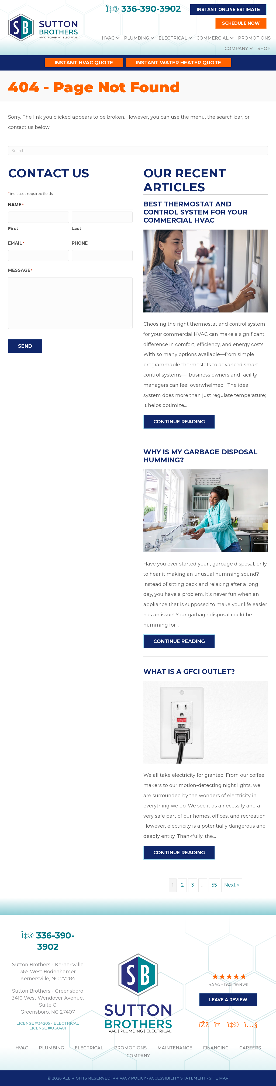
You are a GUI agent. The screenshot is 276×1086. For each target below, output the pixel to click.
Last (76, 227)
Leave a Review (228, 998)
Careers (250, 1047)
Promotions (254, 38)
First (13, 227)
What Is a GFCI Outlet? (189, 671)
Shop (264, 48)
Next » (231, 885)
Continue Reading (179, 422)
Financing (216, 1047)
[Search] (138, 150)
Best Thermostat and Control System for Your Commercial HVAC (195, 212)
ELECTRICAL (89, 1047)
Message (20, 269)
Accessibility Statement (177, 1078)
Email (16, 243)
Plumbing (136, 38)
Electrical (172, 38)
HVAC (108, 38)
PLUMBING (51, 1047)
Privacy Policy (129, 1078)
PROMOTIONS (130, 1047)
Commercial (212, 38)
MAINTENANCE (174, 1047)
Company (236, 48)
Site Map (219, 1078)
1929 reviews (236, 983)
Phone (80, 242)
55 (214, 885)
